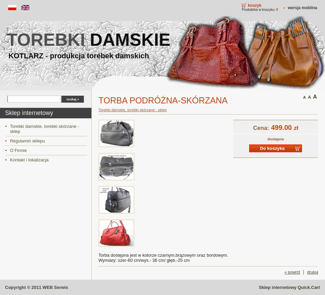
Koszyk (254, 5)
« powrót (292, 272)
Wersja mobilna (302, 7)
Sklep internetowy (289, 287)
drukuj (312, 272)
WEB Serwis (55, 287)
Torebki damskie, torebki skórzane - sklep (44, 129)
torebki (89, 40)
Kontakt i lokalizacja (29, 159)
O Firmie (18, 150)
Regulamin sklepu (27, 140)
